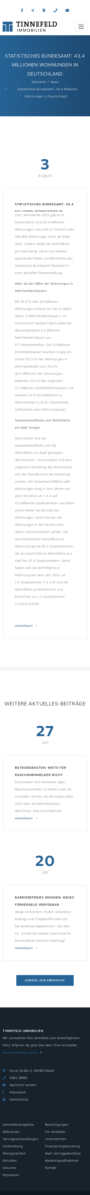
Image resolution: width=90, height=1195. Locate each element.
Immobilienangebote (18, 1124)
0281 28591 (19, 1078)
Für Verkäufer (55, 1132)
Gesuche (9, 1167)
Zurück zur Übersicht (45, 980)
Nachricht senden (23, 1085)
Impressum (18, 1092)
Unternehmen (55, 1139)
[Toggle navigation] (81, 26)
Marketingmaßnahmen (62, 1160)
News (55, 82)
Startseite (38, 82)
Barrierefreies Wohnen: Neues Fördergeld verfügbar (44, 901)
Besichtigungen (57, 1124)
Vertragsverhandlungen (20, 1139)
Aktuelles (10, 1160)
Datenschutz (19, 1099)
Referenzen (11, 1132)
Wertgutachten (14, 1153)
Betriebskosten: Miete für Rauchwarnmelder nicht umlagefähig (40, 772)
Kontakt (51, 1167)
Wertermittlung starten (20, 1052)
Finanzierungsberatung (62, 1146)
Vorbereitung (13, 1146)
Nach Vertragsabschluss (63, 1153)
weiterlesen (24, 625)
